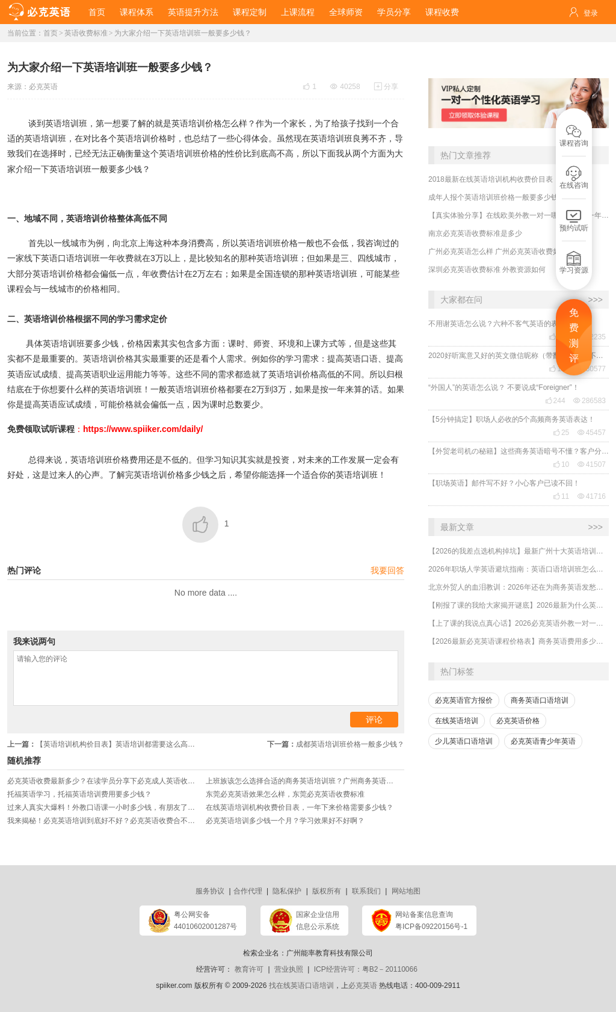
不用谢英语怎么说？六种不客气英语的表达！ (500, 323)
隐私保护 (287, 891)
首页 (96, 12)
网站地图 (406, 891)
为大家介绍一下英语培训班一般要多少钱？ (182, 33)
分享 (386, 86)
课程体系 (136, 12)
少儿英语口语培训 (464, 741)
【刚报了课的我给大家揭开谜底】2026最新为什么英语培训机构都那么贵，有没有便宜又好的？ (518, 605)
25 (561, 433)
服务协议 (210, 891)
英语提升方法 (193, 12)
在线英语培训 (456, 721)
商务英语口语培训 (539, 700)
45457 (592, 433)
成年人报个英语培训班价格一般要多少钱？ (496, 197)
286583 (589, 401)
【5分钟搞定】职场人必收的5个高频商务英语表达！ (511, 419)
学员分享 (394, 12)
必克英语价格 (518, 721)
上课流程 (298, 12)
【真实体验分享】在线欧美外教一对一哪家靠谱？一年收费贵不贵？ (518, 215)
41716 (592, 496)
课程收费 (442, 12)
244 (555, 401)
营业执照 (288, 969)
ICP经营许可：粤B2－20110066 (365, 969)
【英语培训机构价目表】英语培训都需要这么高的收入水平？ (106, 744)
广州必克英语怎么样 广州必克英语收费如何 (497, 251)
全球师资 (346, 12)
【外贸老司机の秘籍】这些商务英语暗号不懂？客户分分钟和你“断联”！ (518, 451)
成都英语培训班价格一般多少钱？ (335, 744)
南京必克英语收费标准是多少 (475, 233)
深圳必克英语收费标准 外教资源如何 (487, 269)
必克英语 (43, 86)
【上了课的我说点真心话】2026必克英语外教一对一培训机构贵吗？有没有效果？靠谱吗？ (518, 623)
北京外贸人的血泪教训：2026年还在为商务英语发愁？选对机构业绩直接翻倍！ (518, 587)
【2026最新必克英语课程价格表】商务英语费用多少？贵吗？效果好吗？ (518, 641)
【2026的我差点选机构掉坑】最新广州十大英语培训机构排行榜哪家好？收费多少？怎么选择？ (518, 551)
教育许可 (249, 969)
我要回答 (387, 570)
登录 (591, 13)
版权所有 (326, 891)
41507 (592, 464)
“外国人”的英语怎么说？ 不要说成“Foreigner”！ (503, 387)
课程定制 (249, 12)
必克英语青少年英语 (543, 741)
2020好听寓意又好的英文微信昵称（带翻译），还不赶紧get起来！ (518, 355)
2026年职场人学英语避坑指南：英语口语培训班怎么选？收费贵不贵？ (518, 569)
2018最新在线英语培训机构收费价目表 (490, 179)
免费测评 (574, 335)
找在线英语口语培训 (301, 985)
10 (561, 464)
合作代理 (247, 891)
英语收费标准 (86, 33)
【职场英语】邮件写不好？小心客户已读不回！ (504, 483)
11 (561, 496)
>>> (595, 299)
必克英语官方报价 (464, 700)
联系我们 (366, 891)
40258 (345, 86)
